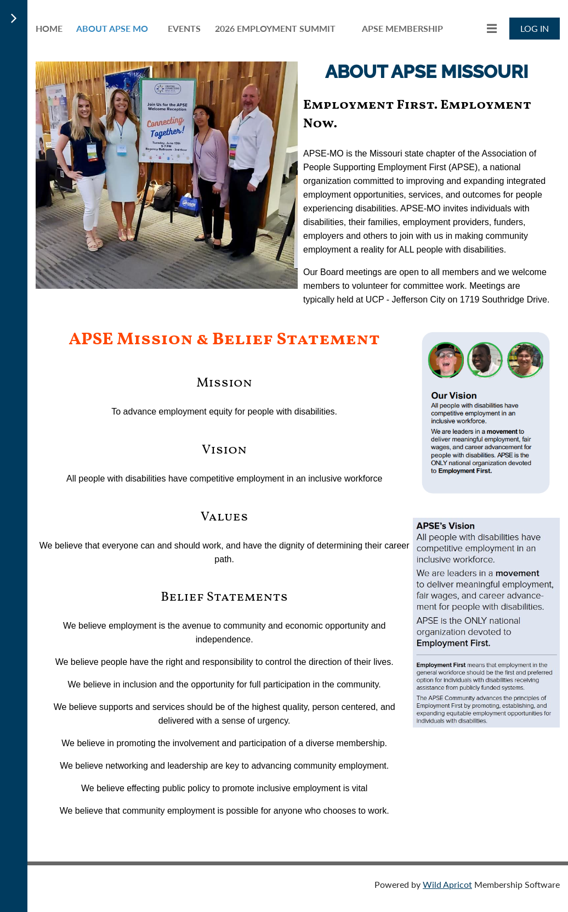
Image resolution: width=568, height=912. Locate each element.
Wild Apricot (447, 884)
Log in (534, 28)
